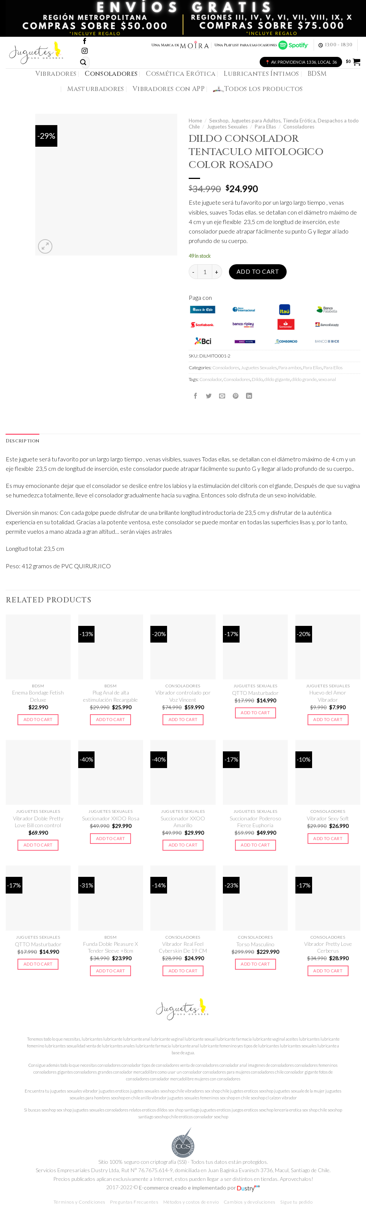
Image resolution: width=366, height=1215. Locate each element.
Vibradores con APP (169, 89)
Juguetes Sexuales (227, 127)
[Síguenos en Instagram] (85, 51)
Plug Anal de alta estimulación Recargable (110, 696)
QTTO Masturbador (255, 693)
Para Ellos (332, 367)
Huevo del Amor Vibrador (327, 696)
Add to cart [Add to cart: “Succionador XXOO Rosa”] (110, 838)
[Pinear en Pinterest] (236, 396)
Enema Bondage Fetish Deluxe (38, 696)
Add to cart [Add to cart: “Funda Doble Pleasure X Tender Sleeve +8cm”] (110, 970)
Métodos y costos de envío (191, 1202)
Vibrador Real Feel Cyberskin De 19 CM (183, 947)
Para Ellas (265, 127)
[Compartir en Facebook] (195, 396)
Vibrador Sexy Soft (328, 818)
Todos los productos (258, 89)
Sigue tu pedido (296, 1202)
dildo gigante (277, 379)
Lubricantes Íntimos (261, 73)
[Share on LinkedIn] (249, 396)
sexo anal (327, 379)
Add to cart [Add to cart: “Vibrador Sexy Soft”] (327, 838)
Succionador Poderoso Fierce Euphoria (255, 821)
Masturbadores (95, 89)
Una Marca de (180, 45)
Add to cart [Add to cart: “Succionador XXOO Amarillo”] (183, 845)
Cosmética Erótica (180, 73)
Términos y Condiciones (80, 1202)
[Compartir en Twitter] (209, 396)
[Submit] (83, 62)
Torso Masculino (255, 944)
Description (23, 441)
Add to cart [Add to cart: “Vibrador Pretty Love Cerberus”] (327, 970)
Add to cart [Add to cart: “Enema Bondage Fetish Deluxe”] (38, 719)
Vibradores (55, 73)
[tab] (23, 441)
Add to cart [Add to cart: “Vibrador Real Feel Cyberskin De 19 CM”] (183, 970)
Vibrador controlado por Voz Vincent (183, 696)
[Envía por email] (222, 396)
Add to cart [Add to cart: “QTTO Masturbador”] (255, 712)
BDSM (317, 73)
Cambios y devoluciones (250, 1202)
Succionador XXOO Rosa (110, 818)
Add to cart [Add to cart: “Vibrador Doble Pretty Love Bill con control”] (38, 845)
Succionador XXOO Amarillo (183, 821)
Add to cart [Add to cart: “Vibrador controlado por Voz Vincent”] (183, 719)
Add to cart (258, 271)
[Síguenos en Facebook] (85, 41)
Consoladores (111, 73)
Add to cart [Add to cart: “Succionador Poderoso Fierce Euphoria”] (255, 845)
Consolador (210, 379)
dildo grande (304, 379)
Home (195, 121)
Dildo (257, 379)
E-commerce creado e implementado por (199, 1188)
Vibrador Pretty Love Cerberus (328, 947)
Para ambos (289, 367)
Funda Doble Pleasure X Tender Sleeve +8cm (110, 947)
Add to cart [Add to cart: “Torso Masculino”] (255, 964)
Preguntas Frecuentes (134, 1202)
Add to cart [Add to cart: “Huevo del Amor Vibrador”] (327, 719)
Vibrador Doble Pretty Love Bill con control (38, 821)
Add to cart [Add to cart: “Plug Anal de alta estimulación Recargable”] (110, 719)
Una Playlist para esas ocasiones (262, 45)
